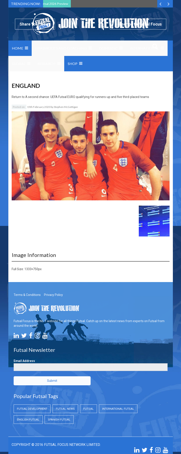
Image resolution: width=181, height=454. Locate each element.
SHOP (72, 63)
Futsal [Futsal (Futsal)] (88, 384)
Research (46, 63)
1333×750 (31, 244)
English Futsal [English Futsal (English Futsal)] (28, 395)
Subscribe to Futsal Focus (138, 24)
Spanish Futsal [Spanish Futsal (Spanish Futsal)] (59, 395)
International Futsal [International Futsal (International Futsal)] (118, 384)
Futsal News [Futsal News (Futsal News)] (65, 384)
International (144, 48)
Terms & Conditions (27, 270)
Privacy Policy (53, 270)
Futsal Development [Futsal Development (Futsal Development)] (32, 384)
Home (17, 48)
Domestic (108, 48)
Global (19, 63)
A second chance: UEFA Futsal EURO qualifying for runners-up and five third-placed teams (87, 97)
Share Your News (35, 24)
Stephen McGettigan (66, 107)
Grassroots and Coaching (61, 48)
